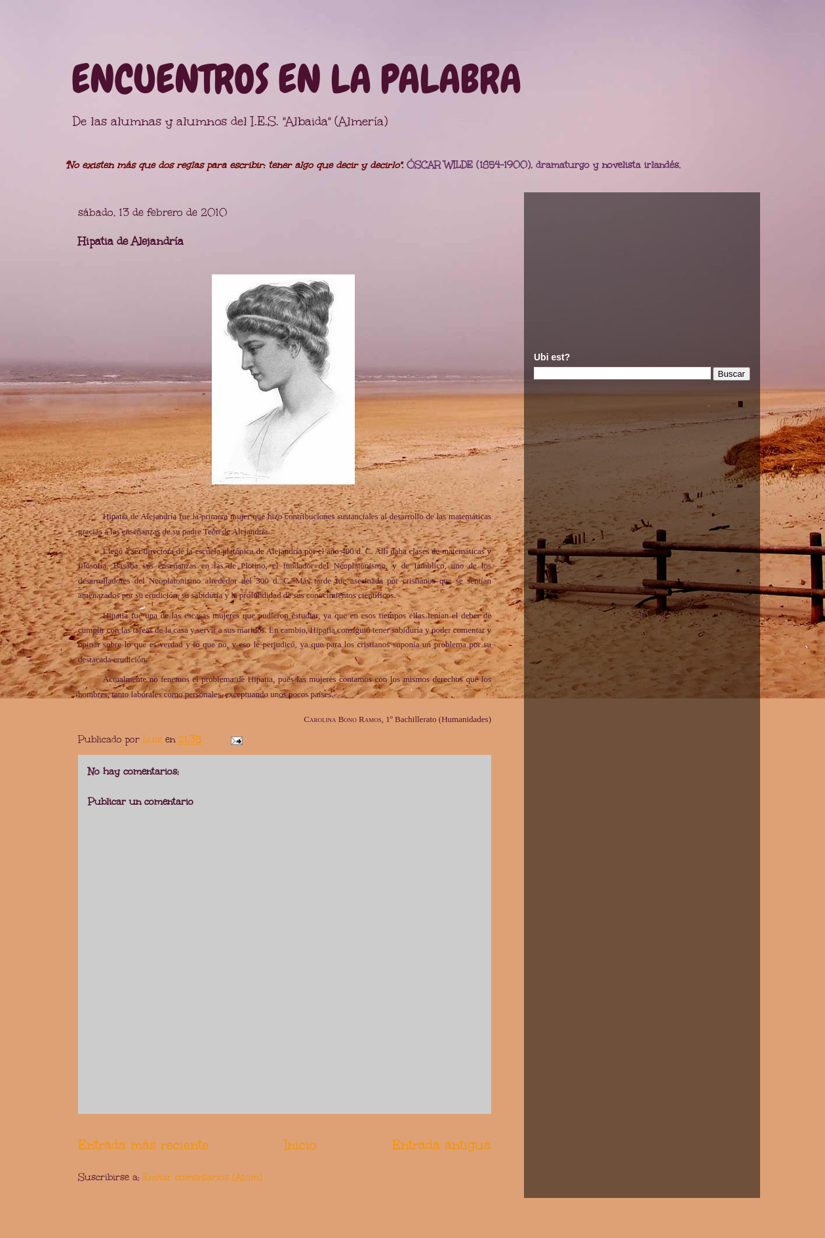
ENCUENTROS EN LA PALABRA (296, 79)
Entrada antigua (441, 1144)
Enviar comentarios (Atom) (202, 1177)
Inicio (300, 1144)
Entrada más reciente (143, 1144)
